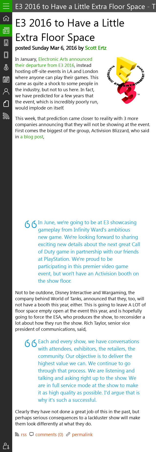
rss (24, 434)
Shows (7, 43)
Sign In (7, 446)
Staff (7, 91)
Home (7, 18)
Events (7, 79)
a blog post (31, 136)
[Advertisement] (82, 179)
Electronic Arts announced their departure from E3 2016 (53, 62)
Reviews (7, 55)
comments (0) (49, 434)
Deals (7, 67)
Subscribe (7, 116)
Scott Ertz (95, 47)
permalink (82, 434)
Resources (7, 104)
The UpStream (7, 30)
